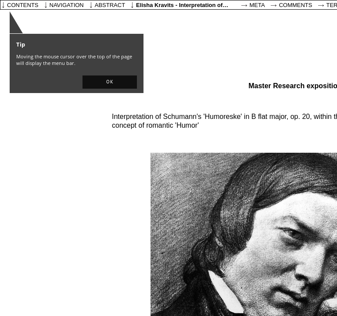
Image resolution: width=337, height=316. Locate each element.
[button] (109, 82)
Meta (257, 5)
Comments (295, 5)
